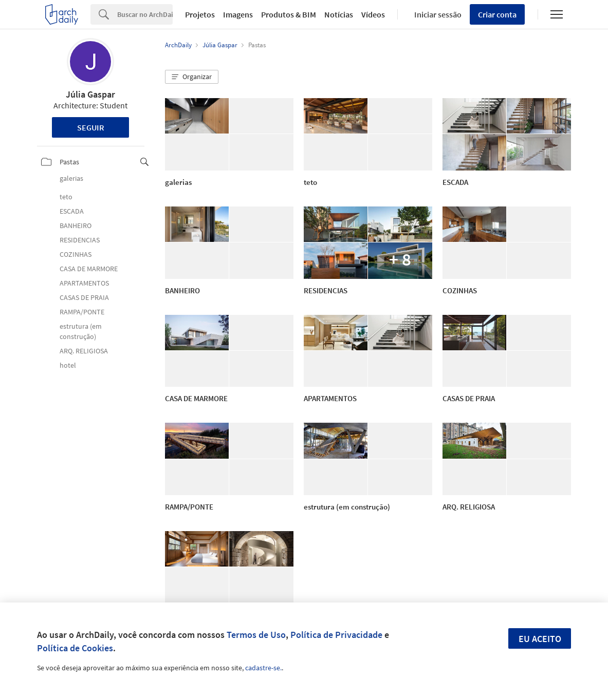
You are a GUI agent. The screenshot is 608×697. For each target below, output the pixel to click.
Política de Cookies (75, 648)
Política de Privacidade (336, 635)
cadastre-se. (263, 667)
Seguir (90, 127)
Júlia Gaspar (90, 94)
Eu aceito (540, 639)
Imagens (238, 14)
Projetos (200, 14)
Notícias (338, 14)
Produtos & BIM (288, 14)
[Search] (145, 14)
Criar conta (497, 14)
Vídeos (373, 14)
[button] (191, 77)
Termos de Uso (256, 635)
